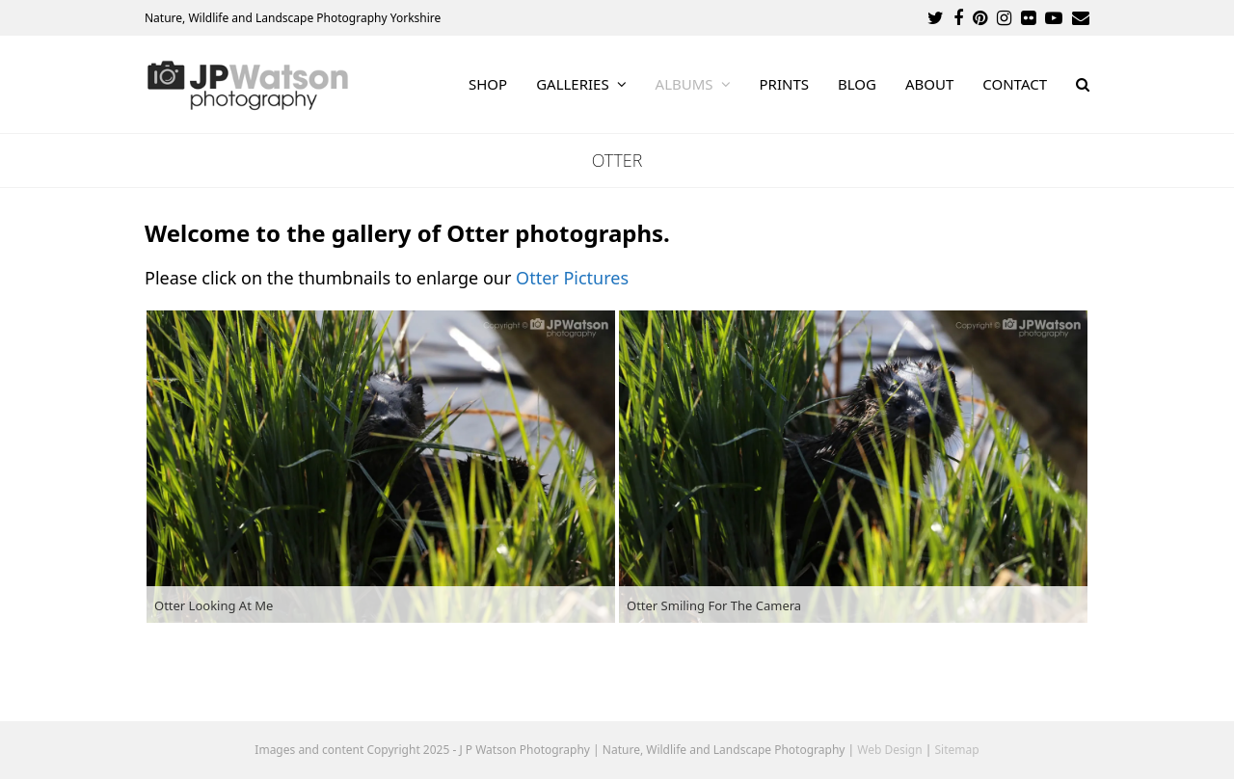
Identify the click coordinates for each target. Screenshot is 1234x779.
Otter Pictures (572, 277)
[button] (1082, 85)
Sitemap (957, 749)
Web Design (889, 749)
